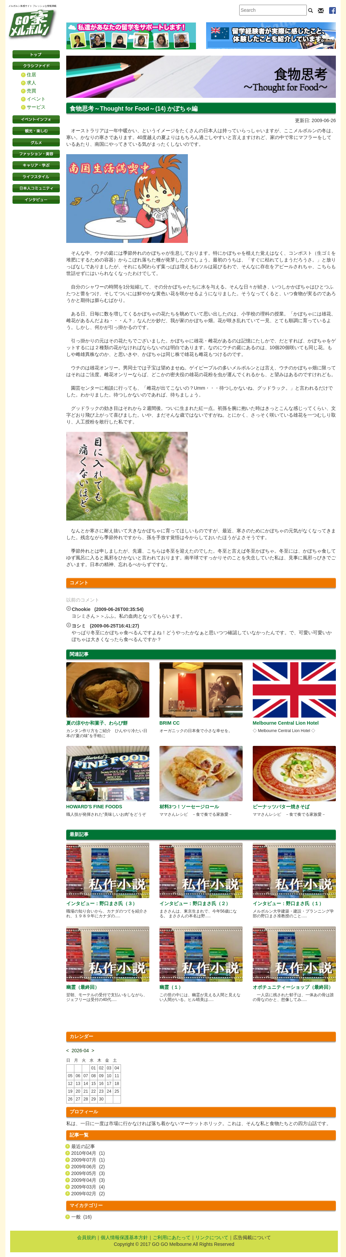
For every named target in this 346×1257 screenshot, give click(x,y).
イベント (36, 99)
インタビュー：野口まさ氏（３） (101, 903)
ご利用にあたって (172, 1237)
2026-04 (80, 1050)
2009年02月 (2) (88, 1193)
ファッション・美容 (36, 154)
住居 (31, 74)
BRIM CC (169, 723)
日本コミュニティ (36, 188)
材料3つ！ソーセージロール (189, 806)
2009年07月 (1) (88, 1160)
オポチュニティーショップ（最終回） (293, 987)
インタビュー (36, 200)
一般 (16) (81, 1217)
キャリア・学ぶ (36, 165)
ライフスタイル (36, 177)
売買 (31, 90)
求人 (31, 82)
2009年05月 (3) (88, 1173)
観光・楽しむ (36, 131)
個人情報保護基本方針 (124, 1237)
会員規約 (86, 1237)
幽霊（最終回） (82, 987)
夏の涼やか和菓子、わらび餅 (97, 723)
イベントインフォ (36, 119)
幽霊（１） (171, 987)
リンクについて (211, 1237)
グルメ (36, 142)
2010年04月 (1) (88, 1153)
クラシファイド (36, 66)
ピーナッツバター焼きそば (281, 806)
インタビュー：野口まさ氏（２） (194, 903)
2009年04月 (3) (88, 1180)
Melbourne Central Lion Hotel (286, 723)
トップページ (36, 54)
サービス (36, 107)
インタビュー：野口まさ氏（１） (288, 903)
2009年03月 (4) (88, 1187)
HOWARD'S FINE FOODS (94, 806)
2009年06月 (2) (88, 1166)
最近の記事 (83, 1146)
